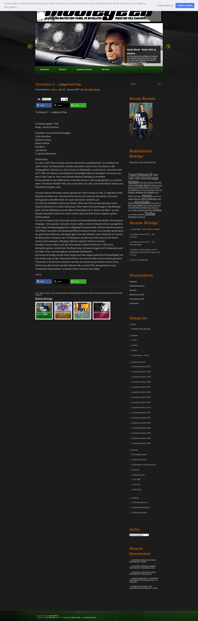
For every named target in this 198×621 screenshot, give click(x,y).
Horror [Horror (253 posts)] (147, 195)
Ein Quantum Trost (148, 568)
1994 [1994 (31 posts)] (137, 178)
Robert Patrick (94, 293)
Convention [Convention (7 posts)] (133, 190)
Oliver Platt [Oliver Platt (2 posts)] (151, 208)
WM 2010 (137, 490)
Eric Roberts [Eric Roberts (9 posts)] (149, 192)
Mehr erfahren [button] (10, 7)
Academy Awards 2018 (141, 382)
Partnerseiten (134, 303)
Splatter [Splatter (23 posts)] (157, 210)
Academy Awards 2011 (141, 418)
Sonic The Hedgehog (139, 260)
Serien (134, 350)
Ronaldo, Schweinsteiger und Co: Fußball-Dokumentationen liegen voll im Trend (144, 252)
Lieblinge (135, 498)
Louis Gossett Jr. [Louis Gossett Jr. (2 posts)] (155, 203)
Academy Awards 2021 (141, 366)
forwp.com (67, 617)
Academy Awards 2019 (141, 377)
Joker (155, 588)
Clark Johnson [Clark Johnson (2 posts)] (155, 188)
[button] (44, 105)
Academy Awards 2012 (141, 412)
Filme (134, 340)
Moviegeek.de (53, 616)
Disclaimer (133, 290)
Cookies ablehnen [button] (165, 5)
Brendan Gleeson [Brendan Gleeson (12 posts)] (143, 185)
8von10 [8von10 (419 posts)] (146, 174)
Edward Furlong (112, 293)
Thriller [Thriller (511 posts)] (149, 214)
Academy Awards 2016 (141, 392)
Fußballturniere (138, 475)
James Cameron (61, 293)
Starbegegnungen (139, 454)
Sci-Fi (86, 293)
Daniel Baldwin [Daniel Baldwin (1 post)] (150, 190)
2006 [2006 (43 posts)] (155, 178)
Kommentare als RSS (136, 299)
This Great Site (50, 617)
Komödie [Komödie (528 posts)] (142, 202)
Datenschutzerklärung (137, 286)
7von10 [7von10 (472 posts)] (134, 174)
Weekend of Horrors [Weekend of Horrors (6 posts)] (136, 217)
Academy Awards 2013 (141, 407)
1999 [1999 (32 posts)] (143, 178)
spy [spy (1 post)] (129, 214)
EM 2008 (136, 479)
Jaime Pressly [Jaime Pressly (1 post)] (156, 196)
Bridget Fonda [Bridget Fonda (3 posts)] (157, 185)
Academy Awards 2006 (141, 443)
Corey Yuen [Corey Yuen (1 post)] (141, 190)
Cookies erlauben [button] (185, 5)
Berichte (105, 69)
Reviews (62, 69)
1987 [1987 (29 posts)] (155, 174)
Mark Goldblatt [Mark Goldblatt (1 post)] (148, 205)
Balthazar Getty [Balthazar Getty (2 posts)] (153, 183)
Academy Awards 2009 (141, 428)
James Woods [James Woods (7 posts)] (134, 199)
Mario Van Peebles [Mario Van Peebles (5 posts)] (135, 205)
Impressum (133, 281)
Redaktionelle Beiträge (141, 329)
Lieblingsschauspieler (140, 507)
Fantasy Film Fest (139, 459)
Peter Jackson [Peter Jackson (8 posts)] (139, 210)
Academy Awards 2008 (141, 433)
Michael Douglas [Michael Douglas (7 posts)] (140, 207)
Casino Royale (146, 574)
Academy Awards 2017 (141, 387)
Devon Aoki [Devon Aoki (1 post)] (159, 190)
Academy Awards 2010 (141, 423)
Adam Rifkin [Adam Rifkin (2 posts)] (143, 183)
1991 (53, 293)
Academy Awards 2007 (141, 438)
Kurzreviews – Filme (140, 355)
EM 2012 (136, 484)
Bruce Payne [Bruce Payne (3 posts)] (132, 188)
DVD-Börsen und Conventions (144, 465)
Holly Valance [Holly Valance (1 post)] (137, 196)
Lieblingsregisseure (140, 502)
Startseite (44, 69)
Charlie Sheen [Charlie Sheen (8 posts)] (143, 187)
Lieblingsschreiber (139, 512)
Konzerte (135, 470)
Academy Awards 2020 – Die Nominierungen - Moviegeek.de (140, 587)
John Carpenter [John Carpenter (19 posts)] (149, 198)
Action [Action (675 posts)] (133, 182)
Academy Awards (84, 69)
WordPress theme (90, 617)
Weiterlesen (142, 62)
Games (135, 345)
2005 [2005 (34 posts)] (149, 178)
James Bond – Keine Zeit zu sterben (145, 229)
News (133, 324)
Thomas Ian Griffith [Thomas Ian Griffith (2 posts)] (137, 214)
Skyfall (144, 562)
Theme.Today (76, 617)
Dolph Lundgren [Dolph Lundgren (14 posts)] (135, 192)
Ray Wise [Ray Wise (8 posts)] (149, 210)
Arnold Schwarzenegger (76, 293)
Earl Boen (102, 293)
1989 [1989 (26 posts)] (131, 178)
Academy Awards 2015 (141, 397)
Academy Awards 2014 (141, 402)
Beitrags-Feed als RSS (136, 294)
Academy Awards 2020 (141, 372)
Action (42, 293)
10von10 (48, 293)
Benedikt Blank (92, 89)
